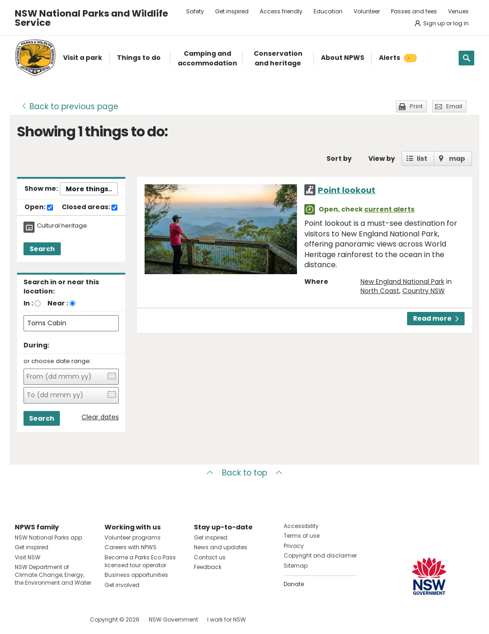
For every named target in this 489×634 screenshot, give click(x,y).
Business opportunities (136, 575)
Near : (57, 303)
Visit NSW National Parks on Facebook (23, 619)
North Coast (380, 290)
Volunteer (367, 11)
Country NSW (423, 290)
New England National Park (402, 281)
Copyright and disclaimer (320, 555)
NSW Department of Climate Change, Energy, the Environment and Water (53, 575)
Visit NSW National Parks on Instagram (43, 619)
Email (454, 106)
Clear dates (100, 417)
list (422, 158)
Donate (294, 584)
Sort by (339, 158)
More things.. (89, 189)
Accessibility (301, 526)
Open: (38, 207)
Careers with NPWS (131, 547)
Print (416, 106)
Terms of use (302, 536)
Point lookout (346, 190)
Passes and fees (414, 11)
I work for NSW (226, 619)
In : (28, 303)
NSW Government (173, 619)
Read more (436, 318)
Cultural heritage (62, 226)
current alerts (389, 209)
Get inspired (232, 11)
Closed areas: (89, 207)
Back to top (244, 472)
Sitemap (296, 565)
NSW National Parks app (48, 537)
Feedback (207, 567)
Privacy (294, 546)
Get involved (122, 585)
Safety (195, 11)
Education (328, 11)
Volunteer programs (133, 537)
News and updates (220, 547)
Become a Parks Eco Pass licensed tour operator (140, 561)
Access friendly (281, 11)
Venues (458, 11)
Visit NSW (28, 557)
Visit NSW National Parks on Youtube (62, 619)
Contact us (210, 557)
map (457, 158)
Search (42, 248)
